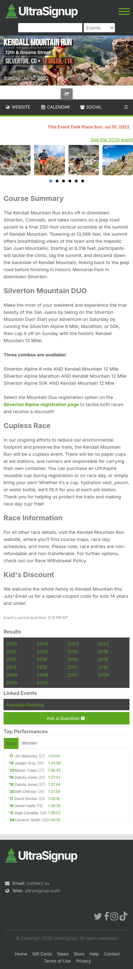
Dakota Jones (26, 777)
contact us (38, 883)
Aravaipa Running (25, 704)
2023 (73, 643)
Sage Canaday (27, 813)
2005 (11, 682)
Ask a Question (65, 718)
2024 (42, 643)
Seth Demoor (26, 791)
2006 (103, 675)
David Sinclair (26, 798)
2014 (103, 659)
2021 (11, 651)
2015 (72, 659)
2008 (42, 675)
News (63, 954)
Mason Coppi (26, 770)
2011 (72, 667)
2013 (11, 667)
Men (11, 743)
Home (21, 954)
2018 (103, 651)
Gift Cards (42, 954)
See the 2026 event (111, 139)
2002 (42, 682)
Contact (112, 954)
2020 (42, 651)
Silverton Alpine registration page (41, 404)
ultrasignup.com (42, 890)
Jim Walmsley (26, 756)
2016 (42, 659)
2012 (42, 667)
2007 (72, 675)
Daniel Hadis (25, 806)
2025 (11, 643)
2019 (72, 651)
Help (94, 954)
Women (29, 743)
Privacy (83, 961)
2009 (11, 675)
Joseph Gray (25, 763)
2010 (103, 667)
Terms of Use (57, 961)
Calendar (55, 107)
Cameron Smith (27, 820)
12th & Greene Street (28, 52)
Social (90, 107)
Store (79, 954)
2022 (103, 643)
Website (18, 107)
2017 (11, 659)
